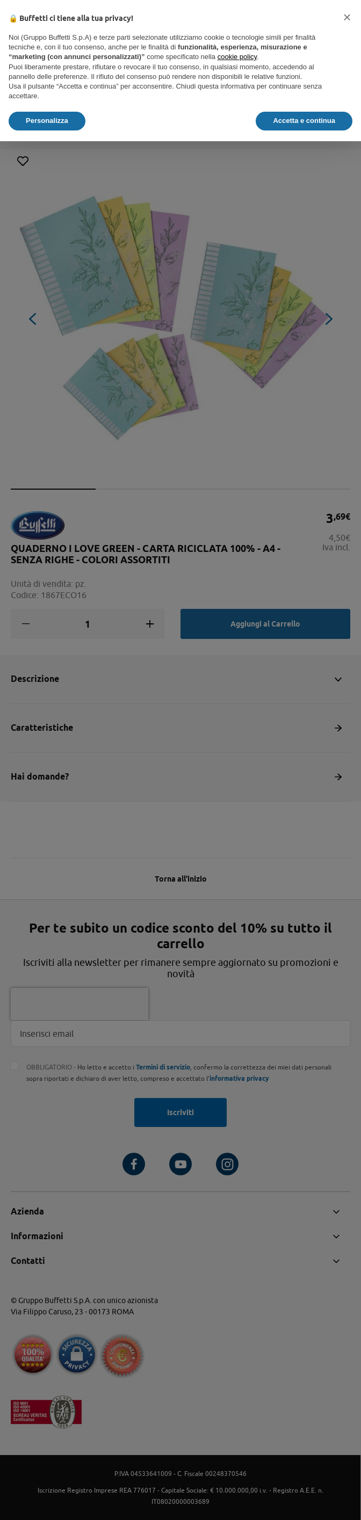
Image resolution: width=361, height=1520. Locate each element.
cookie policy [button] (237, 57)
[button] (347, 17)
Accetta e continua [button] (304, 121)
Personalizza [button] (47, 121)
